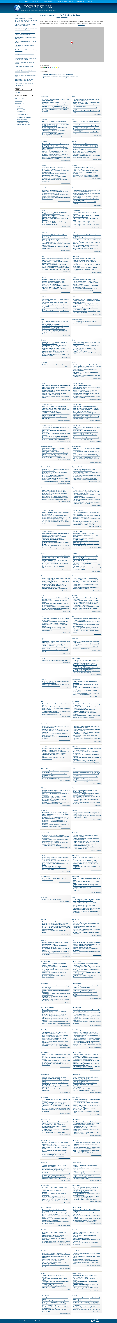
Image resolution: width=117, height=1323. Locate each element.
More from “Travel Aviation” (64, 1244)
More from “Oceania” (97, 783)
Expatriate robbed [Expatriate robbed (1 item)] (18, 100)
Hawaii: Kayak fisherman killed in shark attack (85, 580)
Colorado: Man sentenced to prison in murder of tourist (25, 34)
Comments (21, 109)
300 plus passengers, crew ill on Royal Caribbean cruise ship (55, 1019)
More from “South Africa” (96, 892)
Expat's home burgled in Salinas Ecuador (53, 490)
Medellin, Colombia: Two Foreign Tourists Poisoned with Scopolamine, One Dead (53, 280)
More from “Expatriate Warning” (64, 501)
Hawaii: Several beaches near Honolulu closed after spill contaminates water (86, 588)
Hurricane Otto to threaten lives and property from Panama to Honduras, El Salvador (55, 1259)
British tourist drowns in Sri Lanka (51, 922)
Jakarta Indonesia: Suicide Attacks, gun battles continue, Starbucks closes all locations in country (86, 601)
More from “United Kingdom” (95, 1290)
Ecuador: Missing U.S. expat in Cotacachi (53, 457)
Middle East (75, 701)
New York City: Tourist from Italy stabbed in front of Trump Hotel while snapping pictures (87, 976)
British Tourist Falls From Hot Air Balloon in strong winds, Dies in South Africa (86, 102)
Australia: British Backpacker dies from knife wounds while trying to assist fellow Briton (85, 150)
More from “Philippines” (65, 828)
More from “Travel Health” (96, 1246)
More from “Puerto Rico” (96, 850)
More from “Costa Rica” (65, 312)
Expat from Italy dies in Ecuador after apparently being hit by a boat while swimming (86, 410)
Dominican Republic (78, 319)
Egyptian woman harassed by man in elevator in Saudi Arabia (86, 1019)
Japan (42, 638)
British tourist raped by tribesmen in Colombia (85, 1199)
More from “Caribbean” (65, 250)
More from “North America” (96, 763)
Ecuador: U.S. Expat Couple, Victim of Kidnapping (55, 439)
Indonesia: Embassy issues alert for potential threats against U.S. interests (85, 604)
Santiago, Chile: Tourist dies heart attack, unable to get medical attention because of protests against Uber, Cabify (87, 239)
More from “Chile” (97, 251)
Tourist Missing (76, 1052)
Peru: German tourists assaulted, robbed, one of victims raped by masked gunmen (86, 1197)
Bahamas (43, 165)
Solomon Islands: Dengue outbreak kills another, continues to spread (55, 879)
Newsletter (80, 1)
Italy (73, 616)
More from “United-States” (65, 1313)
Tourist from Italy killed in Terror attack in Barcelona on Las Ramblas (84, 906)
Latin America (76, 658)
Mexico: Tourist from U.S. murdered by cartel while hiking (25, 30)
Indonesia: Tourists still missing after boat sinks (86, 606)
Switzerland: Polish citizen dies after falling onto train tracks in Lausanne (86, 924)
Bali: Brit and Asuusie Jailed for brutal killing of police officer (85, 598)
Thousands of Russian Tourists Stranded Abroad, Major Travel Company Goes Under (55, 861)
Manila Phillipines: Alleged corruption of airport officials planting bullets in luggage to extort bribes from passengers (55, 148)
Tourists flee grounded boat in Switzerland (84, 922)
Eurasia (74, 362)
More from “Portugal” (97, 819)
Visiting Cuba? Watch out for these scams (53, 329)
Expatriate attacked (46, 404)
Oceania (74, 768)
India (42, 595)
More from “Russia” (66, 871)
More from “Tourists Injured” (95, 1180)
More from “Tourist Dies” (65, 1002)
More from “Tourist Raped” (65, 1092)
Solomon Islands (45, 876)
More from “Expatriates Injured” (95, 526)
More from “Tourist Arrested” (64, 978)
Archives (17, 95)
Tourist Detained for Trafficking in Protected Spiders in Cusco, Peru (85, 665)
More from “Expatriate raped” (95, 462)
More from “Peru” (97, 805)
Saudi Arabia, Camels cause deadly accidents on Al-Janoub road (60, 76)
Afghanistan (44, 96)
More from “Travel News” (65, 1268)
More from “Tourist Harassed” (95, 1025)
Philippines (44, 810)
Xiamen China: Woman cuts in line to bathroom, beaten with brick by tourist (55, 262)
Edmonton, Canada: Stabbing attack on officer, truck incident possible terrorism (55, 213)
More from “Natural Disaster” (64, 740)
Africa (73, 96)
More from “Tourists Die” (96, 1155)
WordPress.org (21, 111)
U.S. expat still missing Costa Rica (51, 456)
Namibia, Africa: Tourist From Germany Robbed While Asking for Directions (86, 99)
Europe (43, 383)
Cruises (74, 296)
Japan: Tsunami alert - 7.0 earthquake (52, 645)
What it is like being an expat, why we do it (84, 497)
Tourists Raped (76, 1185)
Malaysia (43, 679)
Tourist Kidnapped (77, 1030)
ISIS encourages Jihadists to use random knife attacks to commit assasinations (85, 1288)
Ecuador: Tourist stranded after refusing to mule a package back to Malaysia (55, 682)
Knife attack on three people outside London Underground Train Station (85, 1127)
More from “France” (66, 569)
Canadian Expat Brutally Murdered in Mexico (54, 491)
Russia (43, 855)
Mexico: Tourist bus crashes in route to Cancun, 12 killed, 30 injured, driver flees (56, 1200)
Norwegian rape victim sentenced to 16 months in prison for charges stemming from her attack (86, 456)
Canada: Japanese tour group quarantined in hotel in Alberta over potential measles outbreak (56, 1174)
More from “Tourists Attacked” (64, 1158)
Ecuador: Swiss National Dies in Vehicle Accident (86, 414)
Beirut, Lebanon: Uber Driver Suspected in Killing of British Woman (86, 428)
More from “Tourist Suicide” (64, 1134)
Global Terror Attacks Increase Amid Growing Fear (56, 951)
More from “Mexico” (66, 716)
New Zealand (45, 746)
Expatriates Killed (77, 531)
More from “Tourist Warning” (95, 1135)
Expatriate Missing (46, 446)
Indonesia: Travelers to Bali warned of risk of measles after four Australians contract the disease (56, 1177)
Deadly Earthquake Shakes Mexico (51, 714)
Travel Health (76, 1230)
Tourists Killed (45, 1185)
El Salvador (44, 362)
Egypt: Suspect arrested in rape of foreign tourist (86, 352)
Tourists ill (44, 1162)
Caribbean (44, 232)
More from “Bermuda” (97, 178)
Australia (58, 17)
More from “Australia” (97, 159)
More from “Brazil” (97, 205)
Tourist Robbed (76, 1074)
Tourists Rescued (46, 1207)
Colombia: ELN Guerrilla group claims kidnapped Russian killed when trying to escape (55, 286)
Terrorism (44, 940)
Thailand (74, 940)
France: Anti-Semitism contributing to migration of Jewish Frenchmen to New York (86, 502)
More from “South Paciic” (65, 901)
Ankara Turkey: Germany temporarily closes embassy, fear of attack (54, 1286)
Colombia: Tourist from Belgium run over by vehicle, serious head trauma (54, 283)
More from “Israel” (66, 632)
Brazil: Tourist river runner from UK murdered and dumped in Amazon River (86, 193)
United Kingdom (76, 1273)
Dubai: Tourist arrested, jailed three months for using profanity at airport (85, 707)
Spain (73, 897)
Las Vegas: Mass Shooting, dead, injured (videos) (86, 1142)
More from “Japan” (66, 653)
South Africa (75, 876)
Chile (73, 232)
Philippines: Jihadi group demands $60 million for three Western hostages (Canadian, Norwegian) (55, 818)
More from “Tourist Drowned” (95, 998)
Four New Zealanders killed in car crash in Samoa (86, 772)
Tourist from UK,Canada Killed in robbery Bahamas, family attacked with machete (53, 168)
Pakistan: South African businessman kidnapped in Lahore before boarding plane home (56, 803)
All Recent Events (49, 1)
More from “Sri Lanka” (65, 934)
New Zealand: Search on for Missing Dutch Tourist (56, 751)
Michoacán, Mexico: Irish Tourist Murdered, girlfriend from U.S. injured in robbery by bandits (55, 1044)
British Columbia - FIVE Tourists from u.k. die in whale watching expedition (55, 223)
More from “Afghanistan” (65, 112)
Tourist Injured (45, 1030)
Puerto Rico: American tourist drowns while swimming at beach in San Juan (84, 844)
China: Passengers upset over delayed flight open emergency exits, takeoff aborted (55, 259)
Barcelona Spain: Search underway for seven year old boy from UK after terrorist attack (86, 909)
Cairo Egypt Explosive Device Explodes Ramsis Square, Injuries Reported (86, 350)
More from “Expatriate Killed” (95, 441)
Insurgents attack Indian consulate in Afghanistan (55, 108)
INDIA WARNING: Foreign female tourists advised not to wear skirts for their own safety (55, 608)
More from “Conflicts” (97, 292)
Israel (42, 616)
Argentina (44, 119)
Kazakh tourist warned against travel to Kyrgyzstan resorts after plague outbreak (87, 367)
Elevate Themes (93, 1321)
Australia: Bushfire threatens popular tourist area (86, 1260)
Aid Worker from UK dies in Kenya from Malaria (55, 660)
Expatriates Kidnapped (47, 531)
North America (76, 746)
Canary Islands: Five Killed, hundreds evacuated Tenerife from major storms (86, 216)
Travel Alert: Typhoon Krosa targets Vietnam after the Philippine (86, 1307)
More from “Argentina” (65, 136)
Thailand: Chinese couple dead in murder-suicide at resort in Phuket (55, 1130)
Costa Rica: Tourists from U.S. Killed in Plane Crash (54, 302)
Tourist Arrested (45, 961)
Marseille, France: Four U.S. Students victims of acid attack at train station (55, 561)
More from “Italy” (97, 634)
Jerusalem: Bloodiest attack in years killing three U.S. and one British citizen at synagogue (55, 622)
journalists (75, 638)
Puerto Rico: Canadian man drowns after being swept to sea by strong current (86, 841)
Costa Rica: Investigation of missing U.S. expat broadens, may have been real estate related (55, 453)
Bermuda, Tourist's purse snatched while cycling (86, 176)
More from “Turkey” (66, 1289)
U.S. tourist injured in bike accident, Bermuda (85, 175)
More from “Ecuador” (66, 357)
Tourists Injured (76, 1162)
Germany (74, 553)
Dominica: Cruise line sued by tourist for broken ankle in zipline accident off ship (55, 238)
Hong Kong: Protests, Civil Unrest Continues (54, 264)
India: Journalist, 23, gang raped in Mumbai (85, 454)
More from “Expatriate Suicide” (95, 481)
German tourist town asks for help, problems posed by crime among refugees (85, 562)
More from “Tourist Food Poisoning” (63, 1025)
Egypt (73, 340)
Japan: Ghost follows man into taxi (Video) (53, 644)
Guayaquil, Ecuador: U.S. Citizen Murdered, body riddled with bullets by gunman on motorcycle (55, 349)
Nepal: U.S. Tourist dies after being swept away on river (87, 738)
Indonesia (74, 595)
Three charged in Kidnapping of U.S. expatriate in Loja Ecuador (55, 428)
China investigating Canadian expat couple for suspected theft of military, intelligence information (55, 266)
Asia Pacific (44, 141)
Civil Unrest (75, 256)
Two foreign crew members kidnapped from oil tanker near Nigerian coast (54, 540)
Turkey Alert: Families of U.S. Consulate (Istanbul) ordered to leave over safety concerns (86, 716)
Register (90, 1)
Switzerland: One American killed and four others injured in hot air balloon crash (86, 930)
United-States (45, 1295)
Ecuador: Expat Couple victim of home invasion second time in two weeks (55, 479)
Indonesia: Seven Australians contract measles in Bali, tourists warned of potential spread (55, 1168)
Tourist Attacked (76, 961)
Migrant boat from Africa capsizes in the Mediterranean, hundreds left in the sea (84, 523)
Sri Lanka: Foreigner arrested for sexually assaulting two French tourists (84, 1191)
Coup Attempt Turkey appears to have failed (54, 1242)
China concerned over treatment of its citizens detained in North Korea (54, 774)
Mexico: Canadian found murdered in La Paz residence (85, 435)
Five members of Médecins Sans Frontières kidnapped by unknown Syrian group (85, 289)
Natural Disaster (45, 724)
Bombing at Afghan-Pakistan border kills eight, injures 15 (54, 110)
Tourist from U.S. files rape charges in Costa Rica (55, 311)
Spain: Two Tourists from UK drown (82, 990)
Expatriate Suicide (77, 467)
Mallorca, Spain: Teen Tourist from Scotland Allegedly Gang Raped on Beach (54, 393)
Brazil (73, 188)
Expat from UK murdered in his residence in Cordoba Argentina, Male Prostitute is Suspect (54, 122)
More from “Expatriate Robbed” (64, 483)
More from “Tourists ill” (65, 1180)
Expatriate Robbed (46, 467)
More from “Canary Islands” (95, 227)
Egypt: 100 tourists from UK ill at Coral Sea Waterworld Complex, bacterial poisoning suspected (54, 1016)
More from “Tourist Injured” (65, 1047)
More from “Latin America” (96, 674)
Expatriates (75, 488)
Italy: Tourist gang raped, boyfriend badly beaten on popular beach (55, 1041)
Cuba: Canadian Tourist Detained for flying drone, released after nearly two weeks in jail (55, 326)
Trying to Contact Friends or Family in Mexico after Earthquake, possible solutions (56, 711)
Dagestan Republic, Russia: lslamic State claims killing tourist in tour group (55, 858)
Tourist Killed (45, 1052)
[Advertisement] (83, 8)
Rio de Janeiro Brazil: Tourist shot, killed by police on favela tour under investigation (86, 190)
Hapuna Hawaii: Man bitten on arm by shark (85, 578)
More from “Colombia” (65, 292)
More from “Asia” (97, 135)
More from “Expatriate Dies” (95, 420)
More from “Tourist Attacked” (95, 978)
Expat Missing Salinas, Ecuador (51, 451)
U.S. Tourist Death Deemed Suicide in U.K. (54, 1124)
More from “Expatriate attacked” (64, 420)
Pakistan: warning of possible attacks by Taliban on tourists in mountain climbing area (56, 791)
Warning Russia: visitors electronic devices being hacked (55, 864)
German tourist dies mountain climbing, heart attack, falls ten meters (54, 997)
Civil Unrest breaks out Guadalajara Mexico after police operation (86, 265)
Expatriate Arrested (77, 383)
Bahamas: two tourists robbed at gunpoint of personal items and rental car (54, 174)
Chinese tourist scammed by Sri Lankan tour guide (56, 926)
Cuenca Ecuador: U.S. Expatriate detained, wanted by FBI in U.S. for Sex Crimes (85, 390)
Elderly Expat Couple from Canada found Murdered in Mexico (84, 538)
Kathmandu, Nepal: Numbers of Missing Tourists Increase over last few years (86, 126)
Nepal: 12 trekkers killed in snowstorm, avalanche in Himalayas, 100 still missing (86, 732)
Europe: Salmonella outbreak (50, 1010)
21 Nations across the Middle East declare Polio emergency (55, 731)
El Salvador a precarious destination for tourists (55, 365)
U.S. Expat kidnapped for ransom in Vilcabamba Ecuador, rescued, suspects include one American (55, 437)
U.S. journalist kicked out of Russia (51, 866)
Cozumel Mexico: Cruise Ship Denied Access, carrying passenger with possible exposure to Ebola (85, 305)
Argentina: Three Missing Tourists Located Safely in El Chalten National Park (55, 125)
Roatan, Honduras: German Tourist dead (84, 989)
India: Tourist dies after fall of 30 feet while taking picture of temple (55, 598)
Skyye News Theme (29, 1320)
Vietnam (74, 1295)
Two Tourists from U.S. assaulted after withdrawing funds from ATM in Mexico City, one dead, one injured (56, 1147)
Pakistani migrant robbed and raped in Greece (54, 588)
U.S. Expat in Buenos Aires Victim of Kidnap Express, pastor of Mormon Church (54, 134)
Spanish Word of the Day (23, 124)
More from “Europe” (66, 399)
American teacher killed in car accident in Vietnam (86, 1309)
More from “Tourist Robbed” (95, 1092)
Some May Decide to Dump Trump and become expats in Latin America (55, 1262)
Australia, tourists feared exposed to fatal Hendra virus (58, 74)
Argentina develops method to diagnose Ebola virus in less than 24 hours (54, 128)
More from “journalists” (96, 650)
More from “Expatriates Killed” (95, 547)
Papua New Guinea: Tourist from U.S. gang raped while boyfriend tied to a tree (55, 144)
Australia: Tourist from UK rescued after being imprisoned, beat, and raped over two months (85, 144)
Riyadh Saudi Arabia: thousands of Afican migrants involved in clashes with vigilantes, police (56, 517)
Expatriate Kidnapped (47, 425)
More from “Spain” (97, 914)
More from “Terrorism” (65, 956)
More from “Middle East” (96, 719)
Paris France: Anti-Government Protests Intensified (56, 385)
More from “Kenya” (66, 662)
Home (20, 1)
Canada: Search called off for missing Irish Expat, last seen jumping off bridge (55, 216)
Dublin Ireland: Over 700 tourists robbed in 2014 (86, 1221)
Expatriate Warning (46, 488)
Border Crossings (46, 188)
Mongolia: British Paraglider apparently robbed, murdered (86, 132)
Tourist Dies (44, 983)
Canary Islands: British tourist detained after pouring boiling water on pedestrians (85, 222)
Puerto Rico (75, 833)
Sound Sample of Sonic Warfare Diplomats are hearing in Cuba (86, 1130)
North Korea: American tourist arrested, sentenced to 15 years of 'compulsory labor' (56, 777)
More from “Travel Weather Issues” (94, 1265)
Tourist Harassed (76, 1007)
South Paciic (44, 897)
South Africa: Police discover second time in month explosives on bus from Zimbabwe (87, 886)
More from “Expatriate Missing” (64, 459)
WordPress (97, 1321)
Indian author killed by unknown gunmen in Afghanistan (53, 102)
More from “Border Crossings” (64, 201)
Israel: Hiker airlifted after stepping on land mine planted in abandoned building (86, 694)
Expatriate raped (76, 446)
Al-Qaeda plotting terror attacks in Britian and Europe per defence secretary (85, 1285)
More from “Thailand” (97, 955)
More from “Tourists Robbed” (95, 1223)
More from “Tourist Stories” (96, 1114)
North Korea (44, 768)
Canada (43, 210)
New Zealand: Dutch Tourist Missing (52, 750)
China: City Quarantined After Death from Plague (55, 269)
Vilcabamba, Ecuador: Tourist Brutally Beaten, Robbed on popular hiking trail (54, 346)
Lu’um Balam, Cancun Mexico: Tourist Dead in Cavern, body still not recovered (85, 986)
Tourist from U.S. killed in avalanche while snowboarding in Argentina (53, 131)
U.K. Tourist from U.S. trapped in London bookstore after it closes (84, 1109)
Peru (73, 788)
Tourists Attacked (46, 1140)
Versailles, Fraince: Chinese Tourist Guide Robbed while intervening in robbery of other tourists (87, 1219)
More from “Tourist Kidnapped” (95, 1047)
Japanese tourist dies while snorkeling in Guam (86, 771)
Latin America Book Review (24, 117)
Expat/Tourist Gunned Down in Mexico (83, 533)
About (27, 1)
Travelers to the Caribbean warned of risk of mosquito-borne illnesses (54, 1165)
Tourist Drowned (76, 983)
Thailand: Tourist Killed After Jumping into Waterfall (87, 121)
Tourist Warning (64, 17)
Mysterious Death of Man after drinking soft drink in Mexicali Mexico (56, 709)
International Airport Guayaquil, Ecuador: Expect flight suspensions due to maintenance (55, 352)
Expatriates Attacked (47, 510)
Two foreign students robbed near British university (56, 481)
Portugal (74, 810)
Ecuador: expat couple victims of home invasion (55, 499)
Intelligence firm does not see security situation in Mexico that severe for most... (26, 22)
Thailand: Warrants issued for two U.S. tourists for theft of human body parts (86, 1106)
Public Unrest (45, 833)
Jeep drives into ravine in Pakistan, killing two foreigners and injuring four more (54, 797)
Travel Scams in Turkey (48, 1284)
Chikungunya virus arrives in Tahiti (51, 899)
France (43, 553)
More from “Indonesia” (96, 611)
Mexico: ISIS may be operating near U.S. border (55, 191)
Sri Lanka (44, 919)
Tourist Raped (45, 1074)
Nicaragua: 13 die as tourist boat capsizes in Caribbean (85, 1145)
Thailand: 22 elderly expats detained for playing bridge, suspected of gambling (86, 393)
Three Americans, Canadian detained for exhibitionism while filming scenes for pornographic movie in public (56, 244)
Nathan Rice (38, 1320)
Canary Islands (76, 210)
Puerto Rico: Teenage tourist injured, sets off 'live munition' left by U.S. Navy (86, 847)
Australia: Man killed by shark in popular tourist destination (85, 864)
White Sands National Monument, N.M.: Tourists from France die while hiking (86, 1150)
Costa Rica (44, 296)
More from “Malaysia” (66, 687)
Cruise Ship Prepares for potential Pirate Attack (86, 299)
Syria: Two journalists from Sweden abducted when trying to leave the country (85, 647)
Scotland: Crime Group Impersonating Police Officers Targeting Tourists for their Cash (54, 1103)
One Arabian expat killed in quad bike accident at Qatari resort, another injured (86, 516)
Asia (73, 119)
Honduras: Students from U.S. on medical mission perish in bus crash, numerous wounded (86, 1147)
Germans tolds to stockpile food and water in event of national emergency (87, 568)
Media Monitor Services (65, 1)
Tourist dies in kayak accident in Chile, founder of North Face (86, 243)
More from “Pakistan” (66, 805)
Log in (18, 106)
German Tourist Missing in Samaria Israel (53, 627)
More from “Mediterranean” (95, 696)
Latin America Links (22, 119)
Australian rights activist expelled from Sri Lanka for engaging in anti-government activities (55, 924)
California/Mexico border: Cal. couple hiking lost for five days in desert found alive (87, 749)
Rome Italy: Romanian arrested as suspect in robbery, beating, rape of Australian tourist (85, 628)
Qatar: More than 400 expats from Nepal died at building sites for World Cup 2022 (86, 544)
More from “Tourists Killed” (65, 1202)
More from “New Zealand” (65, 760)
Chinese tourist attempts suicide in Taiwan (53, 1132)
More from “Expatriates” (96, 505)
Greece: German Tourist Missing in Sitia (53, 584)
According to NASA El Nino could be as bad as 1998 (86, 1262)
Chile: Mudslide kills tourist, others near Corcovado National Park (24, 76)
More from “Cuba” (66, 335)
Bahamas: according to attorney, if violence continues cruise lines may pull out (54, 177)
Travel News (44, 1251)
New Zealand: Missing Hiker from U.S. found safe (55, 748)
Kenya (43, 658)
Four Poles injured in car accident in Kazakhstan (86, 365)
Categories (17, 88)
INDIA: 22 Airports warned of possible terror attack (56, 606)
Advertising (36, 1)
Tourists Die (75, 1140)
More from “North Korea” (65, 780)
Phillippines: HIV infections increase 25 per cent (55, 820)
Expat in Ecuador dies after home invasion (84, 412)
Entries (20, 108)
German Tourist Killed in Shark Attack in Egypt (85, 348)
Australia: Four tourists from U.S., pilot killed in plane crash (85, 147)
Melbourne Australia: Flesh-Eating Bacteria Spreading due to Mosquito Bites (84, 153)
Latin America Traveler (23, 122)
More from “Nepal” (97, 741)
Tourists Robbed (76, 1207)
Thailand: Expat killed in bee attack (51, 412)
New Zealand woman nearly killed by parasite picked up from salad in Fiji (85, 780)
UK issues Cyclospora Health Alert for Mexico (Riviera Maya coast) (54, 1012)
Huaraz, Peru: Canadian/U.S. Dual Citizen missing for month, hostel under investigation (86, 668)
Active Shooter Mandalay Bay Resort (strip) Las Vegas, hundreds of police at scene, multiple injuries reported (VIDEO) (55, 1304)
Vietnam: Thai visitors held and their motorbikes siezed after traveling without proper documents (86, 1301)
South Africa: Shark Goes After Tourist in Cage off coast (86, 879)
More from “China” (66, 271)
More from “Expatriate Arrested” (95, 399)
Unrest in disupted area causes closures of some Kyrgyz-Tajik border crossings (55, 195)
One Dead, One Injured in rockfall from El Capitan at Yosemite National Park (55, 1307)
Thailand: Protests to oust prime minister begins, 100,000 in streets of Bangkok (55, 840)
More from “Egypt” (97, 354)
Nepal (73, 724)
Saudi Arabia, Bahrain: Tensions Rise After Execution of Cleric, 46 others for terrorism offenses (84, 262)
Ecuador (43, 340)
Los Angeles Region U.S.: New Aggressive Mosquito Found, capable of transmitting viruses (86, 761)
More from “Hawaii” (97, 590)
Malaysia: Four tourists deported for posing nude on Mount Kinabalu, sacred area (55, 152)
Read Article (81, 25)
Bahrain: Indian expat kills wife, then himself (85, 479)
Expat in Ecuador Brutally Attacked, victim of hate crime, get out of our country (55, 410)
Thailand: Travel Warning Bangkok (51, 845)
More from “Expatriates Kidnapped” (63, 548)
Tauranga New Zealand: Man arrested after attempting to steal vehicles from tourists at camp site (55, 754)
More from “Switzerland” (96, 935)
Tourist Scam (44, 1097)
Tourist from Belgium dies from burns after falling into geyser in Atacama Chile (86, 246)
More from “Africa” (97, 114)
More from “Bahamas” (65, 183)
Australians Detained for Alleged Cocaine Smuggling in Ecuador (53, 976)
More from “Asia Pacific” (65, 160)
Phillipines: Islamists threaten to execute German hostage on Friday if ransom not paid (55, 155)
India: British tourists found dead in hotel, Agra (85, 1153)
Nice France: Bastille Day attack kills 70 (53, 1156)
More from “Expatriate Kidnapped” (63, 441)
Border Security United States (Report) (52, 190)
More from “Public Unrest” (65, 847)
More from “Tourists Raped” (95, 1201)
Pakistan (43, 788)
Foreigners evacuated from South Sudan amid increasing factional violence (54, 1219)
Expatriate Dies (76, 404)
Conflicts (74, 277)
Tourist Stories (76, 1097)
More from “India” (66, 611)
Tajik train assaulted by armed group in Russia (54, 520)
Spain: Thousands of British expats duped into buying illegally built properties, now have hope (55, 496)
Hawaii (74, 576)
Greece (43, 576)
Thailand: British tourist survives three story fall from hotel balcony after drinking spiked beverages (56, 1022)
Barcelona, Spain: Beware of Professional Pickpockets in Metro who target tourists (84, 1089)
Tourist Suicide (45, 1119)
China (42, 256)
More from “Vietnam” (97, 1311)
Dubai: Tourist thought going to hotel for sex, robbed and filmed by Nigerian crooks (85, 710)
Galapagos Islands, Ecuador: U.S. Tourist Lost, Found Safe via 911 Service (55, 343)
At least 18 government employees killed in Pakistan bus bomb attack (54, 800)
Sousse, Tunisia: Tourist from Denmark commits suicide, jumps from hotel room (55, 1122)
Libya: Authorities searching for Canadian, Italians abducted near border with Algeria (55, 534)
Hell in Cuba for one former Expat (51, 241)
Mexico (43, 701)
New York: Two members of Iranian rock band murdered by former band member (85, 470)
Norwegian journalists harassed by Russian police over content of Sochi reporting (86, 1010)
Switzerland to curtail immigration (51, 193)
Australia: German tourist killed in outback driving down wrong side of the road (86, 156)
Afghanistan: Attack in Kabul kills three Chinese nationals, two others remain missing (55, 105)
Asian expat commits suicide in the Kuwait (84, 478)
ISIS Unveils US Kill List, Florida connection (85, 281)
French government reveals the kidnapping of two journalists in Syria (55, 546)
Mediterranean (76, 679)
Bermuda (74, 165)
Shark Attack (75, 855)
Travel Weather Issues (78, 1251)
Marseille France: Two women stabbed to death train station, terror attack (55, 558)
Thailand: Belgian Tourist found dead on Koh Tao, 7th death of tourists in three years (86, 945)
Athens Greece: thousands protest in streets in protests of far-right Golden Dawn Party (55, 586)
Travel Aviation (45, 1230)
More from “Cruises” (97, 314)
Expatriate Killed (76, 425)
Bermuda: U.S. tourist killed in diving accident (85, 170)
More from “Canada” (66, 226)
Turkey (43, 1273)
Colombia (44, 277)
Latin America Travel (22, 121)
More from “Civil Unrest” (96, 272)
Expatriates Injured (77, 510)
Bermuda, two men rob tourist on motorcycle (55, 77)
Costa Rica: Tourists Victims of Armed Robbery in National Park (26, 43)
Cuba (42, 319)
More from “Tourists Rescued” (64, 1225)
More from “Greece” (66, 590)
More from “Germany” (96, 571)
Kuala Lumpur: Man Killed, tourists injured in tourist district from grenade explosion (56, 157)
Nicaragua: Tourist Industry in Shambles (84, 258)
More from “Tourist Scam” (65, 1113)
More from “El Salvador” (65, 366)
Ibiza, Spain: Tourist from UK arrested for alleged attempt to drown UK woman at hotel (86, 900)
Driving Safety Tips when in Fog (81, 1259)
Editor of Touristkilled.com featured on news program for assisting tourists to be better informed (56, 1253)
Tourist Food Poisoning (47, 1007)
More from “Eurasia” (97, 378)
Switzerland (75, 919)
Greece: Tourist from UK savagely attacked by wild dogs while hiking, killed (56, 390)
